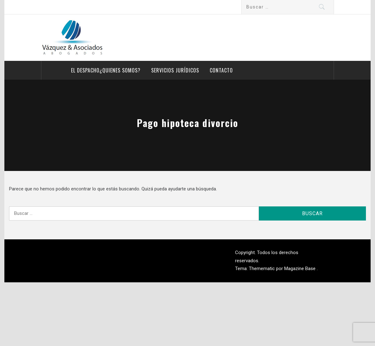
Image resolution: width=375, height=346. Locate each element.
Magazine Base (300, 268)
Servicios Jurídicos (175, 70)
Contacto (221, 70)
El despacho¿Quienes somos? (106, 70)
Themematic (262, 268)
